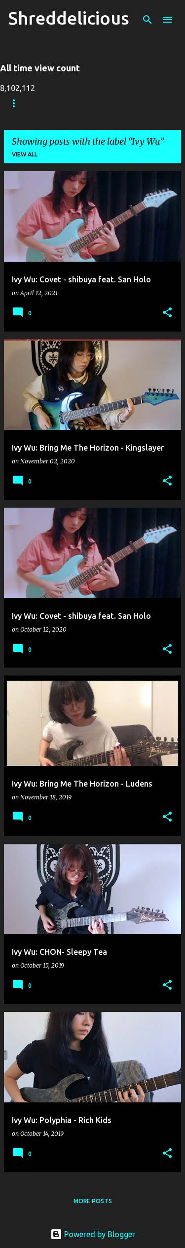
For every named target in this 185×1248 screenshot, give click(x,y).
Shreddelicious (68, 18)
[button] (167, 313)
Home (17, 103)
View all (24, 154)
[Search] (147, 19)
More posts (93, 1201)
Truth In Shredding (81, 103)
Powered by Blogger (92, 1234)
